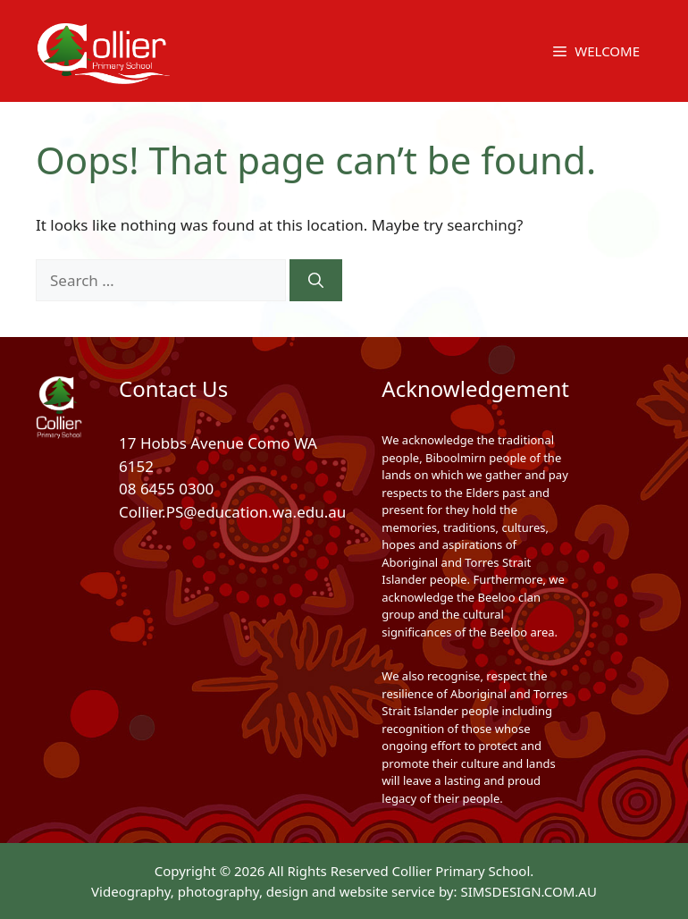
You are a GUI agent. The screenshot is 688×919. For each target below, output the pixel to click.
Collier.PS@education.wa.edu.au (232, 512)
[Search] (315, 280)
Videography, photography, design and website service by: (275, 891)
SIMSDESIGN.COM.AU (528, 891)
